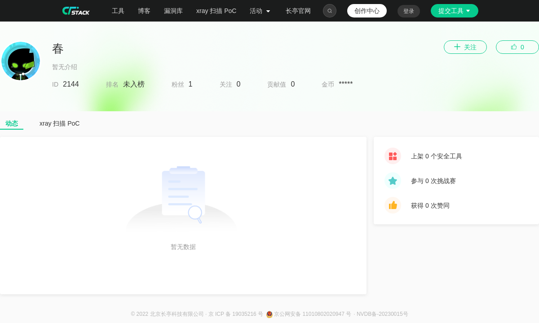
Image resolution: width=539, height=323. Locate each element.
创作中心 (367, 10)
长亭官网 (298, 10)
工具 (118, 10)
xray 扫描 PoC (216, 10)
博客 (144, 10)
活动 (261, 10)
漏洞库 (173, 10)
